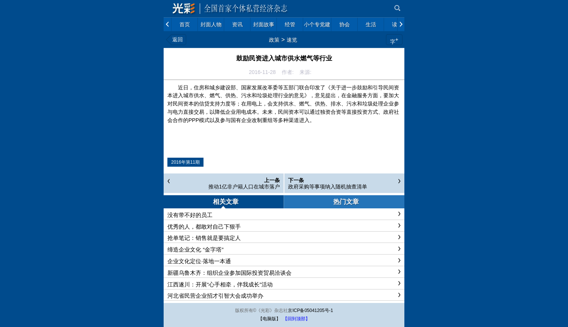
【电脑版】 (269, 318)
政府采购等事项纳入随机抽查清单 (327, 187)
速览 (292, 40)
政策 (274, 40)
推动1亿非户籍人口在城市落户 (244, 187)
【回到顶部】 (296, 318)
